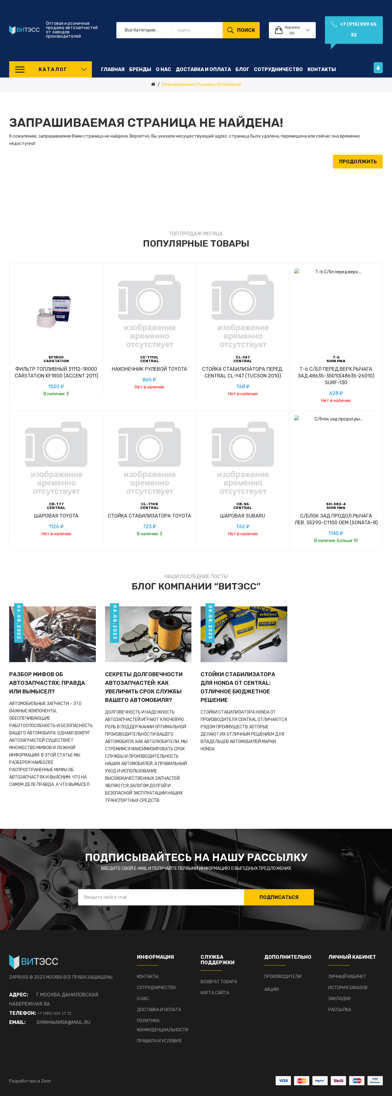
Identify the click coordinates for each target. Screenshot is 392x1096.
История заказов (348, 987)
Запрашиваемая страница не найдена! (201, 84)
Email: (17, 1022)
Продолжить (358, 162)
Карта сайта (215, 993)
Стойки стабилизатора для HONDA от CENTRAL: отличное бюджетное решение (238, 687)
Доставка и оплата (159, 1009)
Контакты (148, 976)
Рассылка (339, 1009)
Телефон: (22, 1013)
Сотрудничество (156, 987)
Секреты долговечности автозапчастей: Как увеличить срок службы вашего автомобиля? (144, 687)
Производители (282, 976)
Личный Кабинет (347, 976)
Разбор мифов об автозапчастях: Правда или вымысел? (47, 683)
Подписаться (279, 897)
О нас (143, 998)
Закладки (339, 998)
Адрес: (18, 995)
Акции (271, 989)
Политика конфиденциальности (162, 1025)
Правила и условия (159, 1041)
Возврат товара (219, 981)
